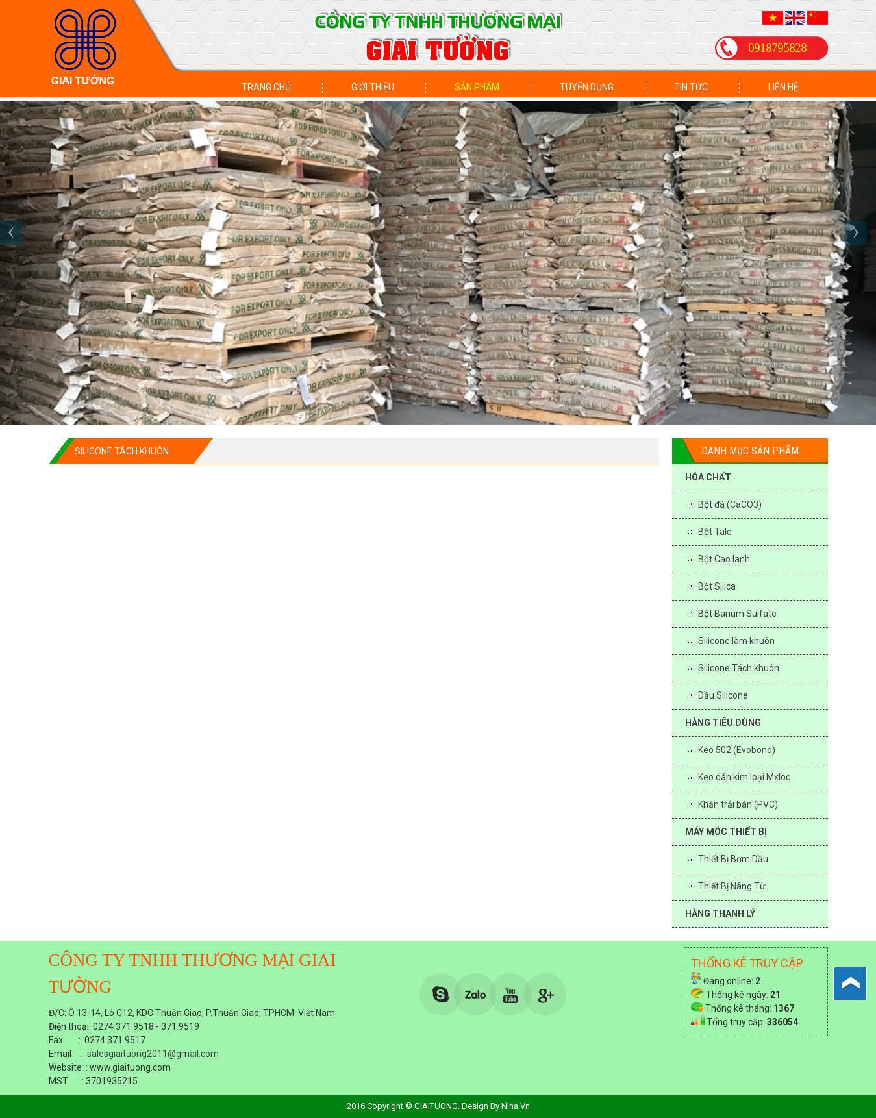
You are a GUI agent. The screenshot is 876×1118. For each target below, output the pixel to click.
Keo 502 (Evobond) (736, 750)
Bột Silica (717, 586)
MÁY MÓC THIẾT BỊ (726, 831)
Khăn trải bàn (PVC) (738, 804)
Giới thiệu (372, 87)
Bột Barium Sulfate (737, 613)
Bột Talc (714, 532)
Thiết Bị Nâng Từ (732, 886)
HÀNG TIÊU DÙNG (723, 722)
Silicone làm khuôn (736, 641)
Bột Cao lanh (724, 559)
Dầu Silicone (723, 695)
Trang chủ (266, 87)
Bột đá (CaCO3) (730, 504)
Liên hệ (783, 87)
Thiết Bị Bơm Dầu (733, 859)
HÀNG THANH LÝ (720, 913)
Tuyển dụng (587, 87)
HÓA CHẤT (708, 477)
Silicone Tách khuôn (738, 668)
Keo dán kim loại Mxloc (744, 777)
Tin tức (691, 87)
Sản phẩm (477, 87)
